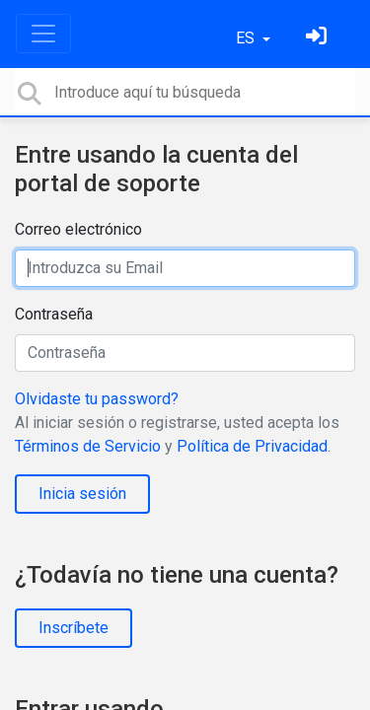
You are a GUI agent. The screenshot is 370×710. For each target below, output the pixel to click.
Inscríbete (73, 627)
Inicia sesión (82, 493)
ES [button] (247, 38)
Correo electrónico (78, 229)
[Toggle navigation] (43, 33)
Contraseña (54, 314)
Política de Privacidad (252, 446)
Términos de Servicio (88, 446)
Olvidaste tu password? (97, 399)
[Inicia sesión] (318, 38)
